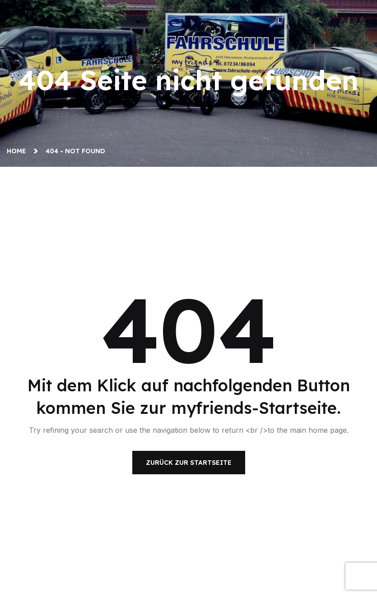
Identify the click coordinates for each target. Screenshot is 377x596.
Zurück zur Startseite (189, 462)
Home (18, 151)
